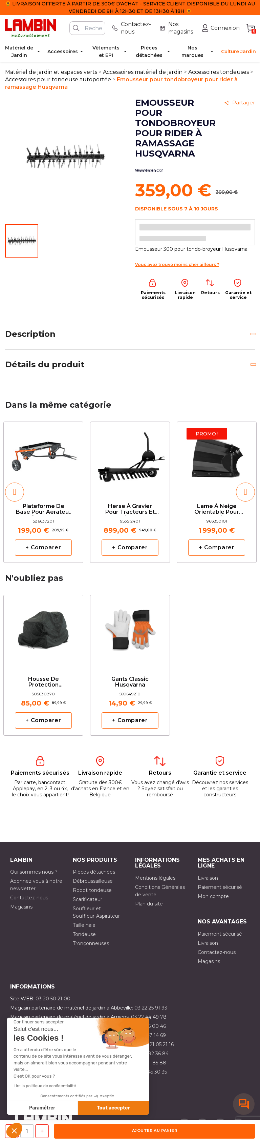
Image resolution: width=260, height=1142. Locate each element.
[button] (14, 1130)
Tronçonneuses (91, 943)
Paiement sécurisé (220, 887)
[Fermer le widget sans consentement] (38, 1022)
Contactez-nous (29, 898)
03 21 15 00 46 (149, 1026)
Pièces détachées (94, 872)
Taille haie (84, 925)
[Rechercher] (87, 28)
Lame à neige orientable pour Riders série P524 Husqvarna (217, 509)
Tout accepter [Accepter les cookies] (113, 1108)
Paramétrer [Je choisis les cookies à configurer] (42, 1108)
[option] (43, 492)
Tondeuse (84, 934)
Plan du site (149, 904)
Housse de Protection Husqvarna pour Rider (43, 682)
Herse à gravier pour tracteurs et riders (130, 509)
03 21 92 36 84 (152, 1054)
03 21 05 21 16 (158, 1044)
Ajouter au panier (154, 1130)
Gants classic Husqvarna (130, 682)
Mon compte (213, 896)
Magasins (21, 907)
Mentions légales (155, 878)
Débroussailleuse (93, 881)
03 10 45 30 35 (150, 1072)
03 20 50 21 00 (53, 999)
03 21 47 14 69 (149, 1035)
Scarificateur (87, 899)
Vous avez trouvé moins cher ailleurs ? (177, 264)
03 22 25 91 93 (150, 1008)
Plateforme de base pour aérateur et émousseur (43, 509)
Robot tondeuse (92, 890)
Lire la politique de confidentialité (45, 1085)
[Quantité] (27, 1131)
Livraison (208, 878)
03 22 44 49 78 (149, 1017)
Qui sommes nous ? (34, 872)
